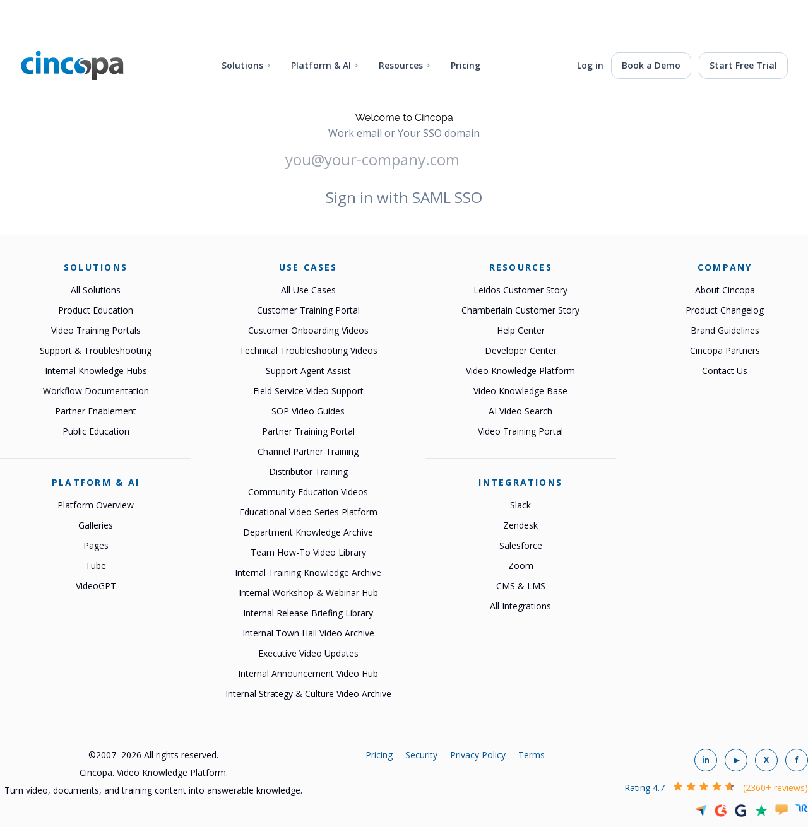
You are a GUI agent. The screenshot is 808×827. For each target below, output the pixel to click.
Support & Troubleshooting (96, 350)
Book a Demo (651, 65)
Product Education (95, 310)
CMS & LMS (520, 586)
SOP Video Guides (308, 411)
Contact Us (724, 371)
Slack (520, 505)
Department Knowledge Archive (308, 532)
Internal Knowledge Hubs (96, 371)
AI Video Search (520, 411)
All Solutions (96, 290)
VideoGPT (96, 586)
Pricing (465, 65)
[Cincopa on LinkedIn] (705, 760)
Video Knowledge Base (520, 391)
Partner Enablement (95, 411)
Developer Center (521, 350)
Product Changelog (725, 310)
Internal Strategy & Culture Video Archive (308, 694)
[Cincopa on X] (766, 760)
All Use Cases (308, 290)
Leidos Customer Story (520, 290)
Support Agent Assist (308, 371)
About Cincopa (725, 290)
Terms (531, 755)
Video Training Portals (96, 330)
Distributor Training (308, 472)
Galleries (95, 525)
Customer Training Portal (308, 310)
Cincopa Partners (725, 350)
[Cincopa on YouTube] (736, 760)
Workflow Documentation (96, 391)
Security (421, 755)
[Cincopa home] (72, 65)
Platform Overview (95, 505)
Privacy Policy (478, 755)
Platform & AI (321, 65)
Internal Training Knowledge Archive (308, 572)
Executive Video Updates (308, 653)
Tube (95, 566)
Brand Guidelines (725, 330)
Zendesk (520, 525)
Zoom (520, 566)
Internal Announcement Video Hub (308, 673)
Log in (590, 65)
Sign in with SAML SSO (404, 197)
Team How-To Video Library (308, 552)
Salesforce (520, 545)
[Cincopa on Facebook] (796, 760)
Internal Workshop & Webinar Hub (308, 593)
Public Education (95, 431)
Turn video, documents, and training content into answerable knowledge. (153, 790)
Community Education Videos (308, 492)
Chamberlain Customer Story (520, 310)
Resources (401, 65)
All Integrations (520, 606)
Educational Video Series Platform (308, 512)
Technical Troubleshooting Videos (308, 350)
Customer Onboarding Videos (308, 330)
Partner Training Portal (308, 431)
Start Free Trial (743, 65)
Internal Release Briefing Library (308, 613)
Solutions (242, 65)
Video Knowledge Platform (520, 371)
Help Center (521, 330)
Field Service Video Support (308, 391)
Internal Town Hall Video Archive (308, 633)
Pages (96, 545)
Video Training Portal (520, 431)
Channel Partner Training (308, 451)
